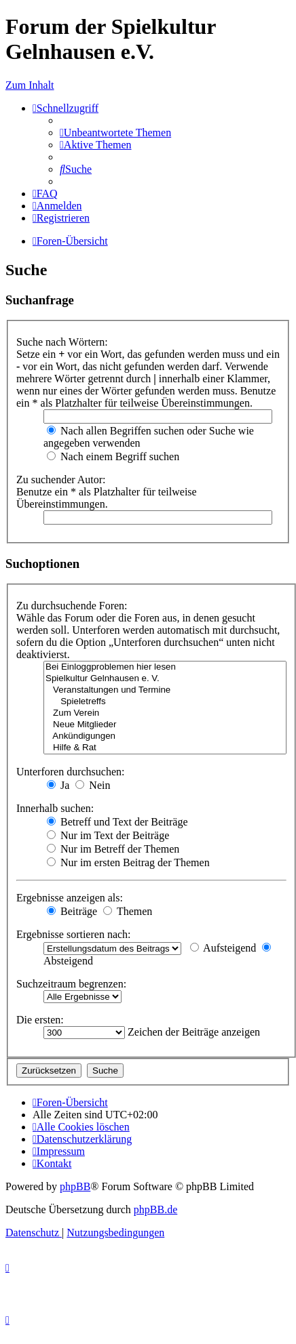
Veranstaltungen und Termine (165, 690)
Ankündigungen (165, 736)
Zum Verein (165, 713)
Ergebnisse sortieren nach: (73, 934)
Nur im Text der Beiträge (108, 835)
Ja (58, 785)
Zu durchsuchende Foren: (72, 605)
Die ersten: (40, 1019)
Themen (127, 911)
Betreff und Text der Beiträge (117, 822)
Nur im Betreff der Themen (113, 849)
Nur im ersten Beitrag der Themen (128, 862)
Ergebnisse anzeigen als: (69, 897)
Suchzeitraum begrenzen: (71, 984)
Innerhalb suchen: (55, 808)
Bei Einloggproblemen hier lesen (165, 667)
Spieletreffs (165, 702)
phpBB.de (155, 1209)
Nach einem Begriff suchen (113, 456)
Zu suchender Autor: (61, 479)
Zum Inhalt (29, 85)
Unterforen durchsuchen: (70, 771)
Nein (92, 785)
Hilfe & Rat (165, 748)
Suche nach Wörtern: (62, 342)
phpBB (75, 1186)
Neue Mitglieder (165, 725)
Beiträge (72, 911)
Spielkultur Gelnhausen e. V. (165, 679)
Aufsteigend (223, 948)
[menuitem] (115, 132)
